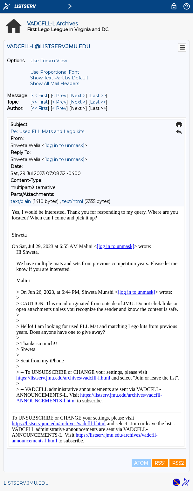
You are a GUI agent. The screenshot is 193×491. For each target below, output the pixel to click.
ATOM (141, 463)
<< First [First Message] (40, 95)
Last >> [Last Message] (98, 95)
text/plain (20, 201)
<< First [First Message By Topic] (40, 102)
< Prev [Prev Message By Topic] (59, 102)
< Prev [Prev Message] (59, 95)
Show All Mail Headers (54, 83)
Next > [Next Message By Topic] (78, 102)
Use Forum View (48, 61)
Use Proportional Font (54, 72)
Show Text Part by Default (59, 78)
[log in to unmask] (64, 145)
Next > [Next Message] (78, 95)
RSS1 (160, 463)
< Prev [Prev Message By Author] (59, 108)
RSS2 (178, 463)
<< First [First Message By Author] (40, 108)
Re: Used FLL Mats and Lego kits (47, 131)
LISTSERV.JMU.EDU (26, 483)
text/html (72, 201)
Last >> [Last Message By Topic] (98, 102)
